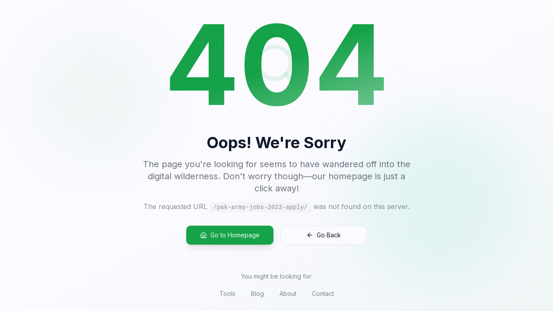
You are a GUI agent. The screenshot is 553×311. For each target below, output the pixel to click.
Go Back (323, 235)
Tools (227, 293)
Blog (257, 293)
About (288, 293)
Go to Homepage (230, 235)
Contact (323, 293)
